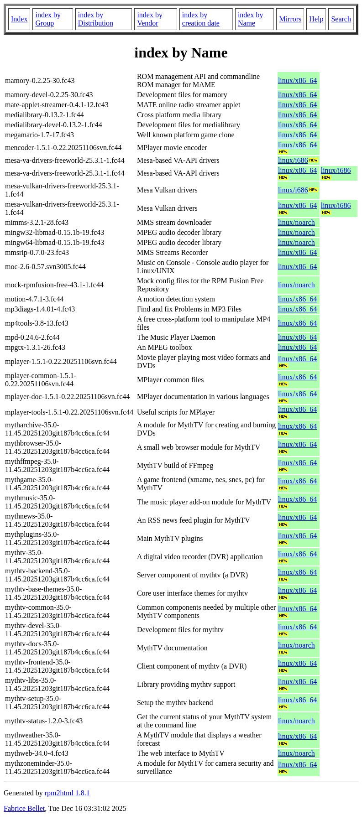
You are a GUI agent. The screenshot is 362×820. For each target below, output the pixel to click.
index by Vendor (150, 19)
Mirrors (290, 19)
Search (341, 19)
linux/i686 (293, 160)
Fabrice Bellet (24, 808)
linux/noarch (296, 222)
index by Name (250, 19)
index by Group (48, 19)
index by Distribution (95, 19)
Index (19, 19)
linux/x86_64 (297, 80)
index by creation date (201, 19)
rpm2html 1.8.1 (67, 793)
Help (316, 19)
